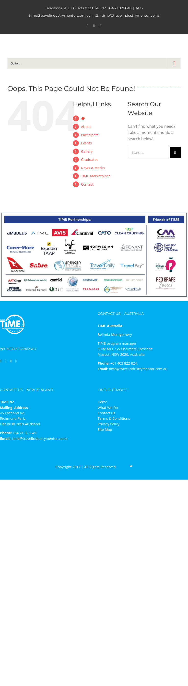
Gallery (87, 151)
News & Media (93, 167)
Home (102, 402)
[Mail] (16, 361)
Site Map (105, 429)
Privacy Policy (108, 424)
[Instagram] (11, 361)
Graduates (89, 159)
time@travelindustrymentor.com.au (138, 369)
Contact (87, 184)
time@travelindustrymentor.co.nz (39, 438)
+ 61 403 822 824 (84, 8)
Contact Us (106, 413)
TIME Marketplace (95, 176)
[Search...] (149, 152)
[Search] (175, 152)
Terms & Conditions (114, 418)
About (86, 126)
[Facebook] (0, 361)
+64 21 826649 (119, 8)
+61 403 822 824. (124, 363)
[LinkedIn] (6, 361)
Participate (90, 135)
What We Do (108, 407)
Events (86, 143)
